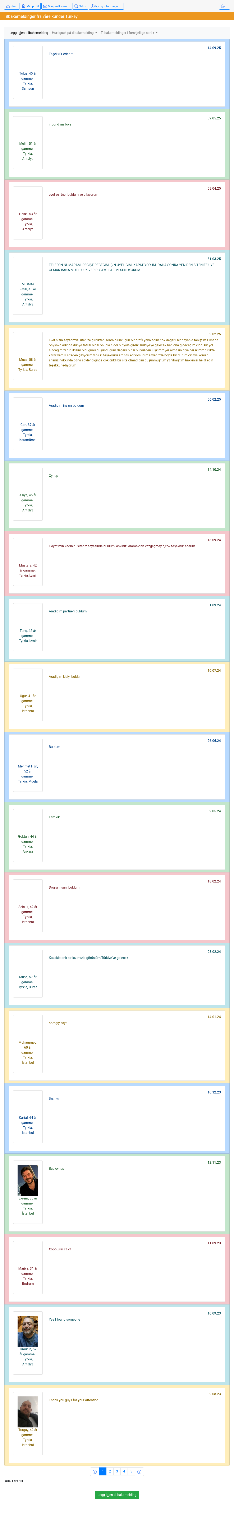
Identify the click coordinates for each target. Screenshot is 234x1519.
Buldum (54, 747)
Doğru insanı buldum (64, 887)
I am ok (54, 817)
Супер (53, 476)
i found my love (60, 124)
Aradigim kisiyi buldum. (66, 677)
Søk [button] (79, 6)
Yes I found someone (64, 1319)
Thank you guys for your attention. (74, 1400)
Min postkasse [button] (55, 6)
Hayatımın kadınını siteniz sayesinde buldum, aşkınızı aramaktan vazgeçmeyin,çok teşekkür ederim (122, 546)
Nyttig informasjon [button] (105, 6)
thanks (54, 1098)
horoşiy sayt (58, 1023)
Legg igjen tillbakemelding (28, 33)
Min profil (30, 6)
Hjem (12, 6)
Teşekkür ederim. (61, 54)
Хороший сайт (60, 1249)
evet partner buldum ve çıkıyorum (73, 195)
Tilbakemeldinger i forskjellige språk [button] (128, 33)
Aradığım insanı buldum (66, 406)
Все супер (56, 1169)
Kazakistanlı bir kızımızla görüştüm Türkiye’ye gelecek (88, 958)
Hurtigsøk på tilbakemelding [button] (73, 33)
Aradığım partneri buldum (68, 611)
